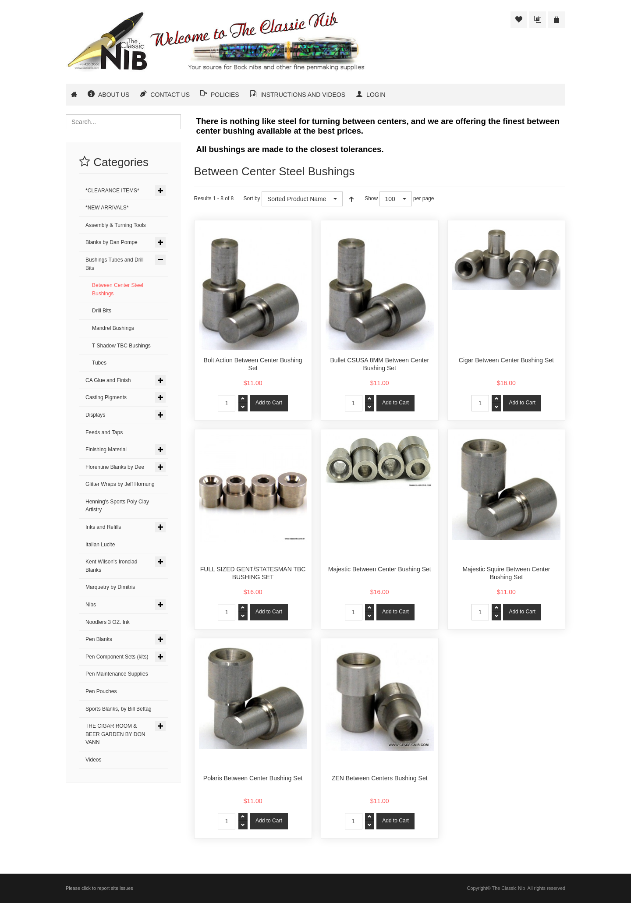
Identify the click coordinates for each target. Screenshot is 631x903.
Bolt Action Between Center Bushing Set (253, 364)
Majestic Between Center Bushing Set (379, 569)
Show (371, 198)
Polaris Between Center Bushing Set (252, 778)
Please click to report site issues (99, 888)
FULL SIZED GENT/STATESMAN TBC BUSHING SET (253, 573)
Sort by (252, 198)
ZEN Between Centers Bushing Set (380, 778)
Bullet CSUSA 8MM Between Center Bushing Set (379, 364)
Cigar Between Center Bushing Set (506, 360)
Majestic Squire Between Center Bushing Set (506, 573)
